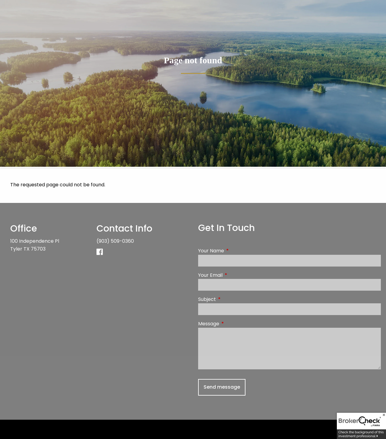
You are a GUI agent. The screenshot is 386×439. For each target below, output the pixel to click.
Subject (231, 299)
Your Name (235, 250)
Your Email (234, 275)
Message (232, 323)
